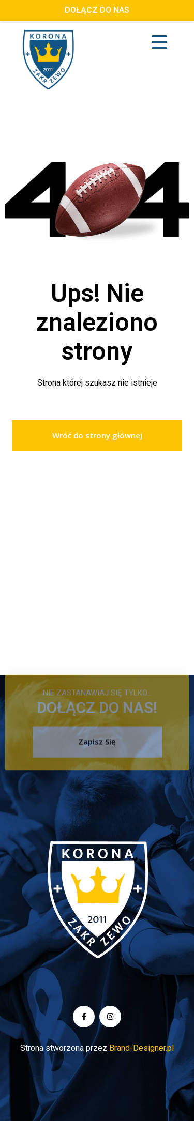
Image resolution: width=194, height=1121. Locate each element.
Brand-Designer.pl (141, 1048)
